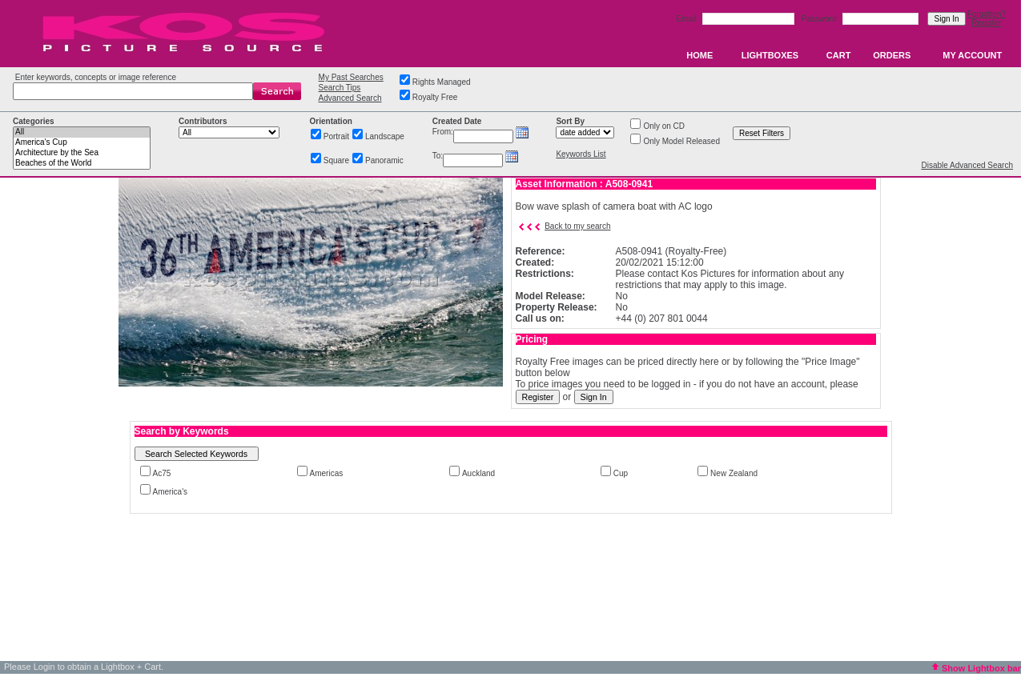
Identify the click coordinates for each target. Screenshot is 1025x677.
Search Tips (340, 87)
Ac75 (162, 473)
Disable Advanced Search (967, 165)
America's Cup (82, 143)
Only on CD (664, 126)
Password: (821, 18)
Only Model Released (681, 141)
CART (838, 55)
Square (336, 160)
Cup (620, 473)
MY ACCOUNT (972, 55)
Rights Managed (441, 82)
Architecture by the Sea (82, 153)
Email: (688, 18)
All (82, 132)
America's (170, 491)
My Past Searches (351, 77)
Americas (327, 473)
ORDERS (891, 55)
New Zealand (734, 473)
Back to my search (577, 226)
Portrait (336, 136)
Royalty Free (435, 97)
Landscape (384, 136)
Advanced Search (350, 98)
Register (986, 22)
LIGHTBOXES (770, 55)
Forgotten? (986, 14)
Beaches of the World (82, 163)
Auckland (478, 473)
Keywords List (580, 154)
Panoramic (384, 160)
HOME (699, 55)
